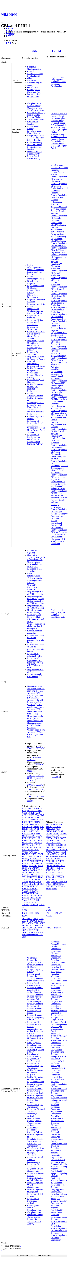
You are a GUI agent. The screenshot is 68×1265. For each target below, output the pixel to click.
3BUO (42, 923)
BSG (55, 831)
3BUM (30, 923)
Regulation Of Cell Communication (35, 1170)
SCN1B (60, 868)
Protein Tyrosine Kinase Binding (34, 157)
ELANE (57, 843)
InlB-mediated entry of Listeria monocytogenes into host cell (35, 638)
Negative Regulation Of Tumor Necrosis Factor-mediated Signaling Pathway (58, 231)
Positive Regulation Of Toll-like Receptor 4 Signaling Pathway (59, 352)
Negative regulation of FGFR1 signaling (35, 593)
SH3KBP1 (33, 866)
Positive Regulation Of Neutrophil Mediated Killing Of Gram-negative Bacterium (59, 513)
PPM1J (48, 861)
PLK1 (31, 856)
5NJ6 (59, 928)
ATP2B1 (56, 829)
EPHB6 (25, 824)
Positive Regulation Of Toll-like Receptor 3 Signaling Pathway (59, 342)
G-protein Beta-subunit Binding (57, 142)
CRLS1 (49, 840)
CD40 (36, 815)
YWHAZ (34, 904)
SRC (31, 872)
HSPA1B (63, 849)
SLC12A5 (56, 870)
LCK (40, 840)
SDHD (48, 870)
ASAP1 (37, 808)
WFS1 (63, 886)
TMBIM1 (63, 882)
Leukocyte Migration (55, 441)
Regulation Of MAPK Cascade (34, 1060)
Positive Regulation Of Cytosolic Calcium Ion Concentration (59, 219)
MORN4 (55, 854)
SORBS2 (34, 870)
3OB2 (42, 925)
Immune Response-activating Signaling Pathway (35, 1049)
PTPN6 (40, 861)
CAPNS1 (63, 833)
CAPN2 (56, 833)
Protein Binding (33, 115)
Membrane (31, 80)
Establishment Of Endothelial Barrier (58, 483)
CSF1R (25, 820)
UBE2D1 (40, 884)
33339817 (31, 801)
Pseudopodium (57, 86)
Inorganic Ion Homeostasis (56, 1002)
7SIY (24, 937)
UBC (34, 884)
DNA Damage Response (33, 282)
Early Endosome (57, 77)
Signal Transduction (35, 286)
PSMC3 (55, 863)
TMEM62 (50, 886)
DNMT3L (50, 843)
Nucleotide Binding (35, 1215)
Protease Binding (58, 123)
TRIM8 (32, 882)
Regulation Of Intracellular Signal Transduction (35, 423)
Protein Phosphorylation (34, 1209)
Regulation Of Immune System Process (34, 1024)
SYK (24, 877)
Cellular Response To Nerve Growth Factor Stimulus (36, 430)
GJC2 (63, 845)
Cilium (30, 78)
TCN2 (34, 877)
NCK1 (38, 847)
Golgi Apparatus (34, 69)
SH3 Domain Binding (32, 123)
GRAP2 (25, 831)
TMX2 (57, 886)
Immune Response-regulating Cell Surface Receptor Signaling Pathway (35, 991)
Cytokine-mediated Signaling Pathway (35, 312)
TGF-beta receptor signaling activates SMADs (35, 580)
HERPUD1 (59, 847)
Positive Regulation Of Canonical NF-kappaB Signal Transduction (59, 384)
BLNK (34, 810)
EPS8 (37, 824)
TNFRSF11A (27, 879)
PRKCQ (25, 859)
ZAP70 (41, 904)
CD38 (31, 815)
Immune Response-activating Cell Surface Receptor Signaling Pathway (35, 1000)
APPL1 (31, 808)
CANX (61, 831)
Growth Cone (32, 87)
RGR (63, 866)
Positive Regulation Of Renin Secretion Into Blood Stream (59, 532)
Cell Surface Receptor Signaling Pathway (35, 290)
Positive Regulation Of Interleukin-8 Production (59, 309)
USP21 (32, 898)
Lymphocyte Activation (32, 1115)
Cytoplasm (31, 67)
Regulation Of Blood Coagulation (58, 240)
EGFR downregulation (33, 574)
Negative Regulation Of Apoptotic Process (36, 358)
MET (32, 845)
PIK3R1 (34, 854)
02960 (48, 910)
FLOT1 (36, 827)
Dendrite (54, 1130)
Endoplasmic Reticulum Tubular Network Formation (59, 967)
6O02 (29, 935)
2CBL (41, 919)
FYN (42, 829)
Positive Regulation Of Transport (59, 1085)
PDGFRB (26, 854)
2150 (48, 907)
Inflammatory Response (56, 203)
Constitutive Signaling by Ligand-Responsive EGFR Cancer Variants (36, 558)
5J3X (41, 932)
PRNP (54, 861)
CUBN (40, 820)
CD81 (57, 836)
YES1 (36, 900)
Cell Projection (33, 90)
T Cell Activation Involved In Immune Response (59, 167)
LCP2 (24, 843)
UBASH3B (27, 884)
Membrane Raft (33, 92)
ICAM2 (49, 852)
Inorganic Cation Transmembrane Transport (58, 1079)
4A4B (34, 928)
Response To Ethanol (36, 366)
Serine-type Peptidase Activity (58, 1067)
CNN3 (56, 838)
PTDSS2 (62, 863)
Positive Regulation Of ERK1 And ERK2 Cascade (59, 493)
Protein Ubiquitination (33, 307)
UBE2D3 (34, 886)
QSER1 (49, 866)
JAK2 (39, 836)
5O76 (24, 935)
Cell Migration (33, 1205)
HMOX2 (56, 849)
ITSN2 (34, 836)
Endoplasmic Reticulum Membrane (56, 973)
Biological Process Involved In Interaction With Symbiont (58, 1059)
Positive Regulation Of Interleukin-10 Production (59, 296)
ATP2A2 (49, 829)
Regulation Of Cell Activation (35, 1195)
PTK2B (38, 859)
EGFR (24, 822)
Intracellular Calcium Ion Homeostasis (56, 1072)
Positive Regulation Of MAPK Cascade (35, 1096)
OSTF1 (25, 852)
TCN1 (29, 877)
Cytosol (30, 71)
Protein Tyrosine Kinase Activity (34, 984)
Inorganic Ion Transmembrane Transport (57, 1051)
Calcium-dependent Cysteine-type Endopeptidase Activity (59, 1027)
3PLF (24, 928)
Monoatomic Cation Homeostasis (59, 1041)
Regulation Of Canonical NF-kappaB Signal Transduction (57, 375)
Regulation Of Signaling (33, 316)
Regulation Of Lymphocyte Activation (33, 1200)
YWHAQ (26, 904)
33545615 (31, 780)
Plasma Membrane (35, 73)
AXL (43, 808)
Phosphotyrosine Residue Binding (34, 104)
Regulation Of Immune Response (35, 1007)
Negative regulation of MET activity (35, 611)
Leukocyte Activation (36, 1093)
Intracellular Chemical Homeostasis (56, 953)
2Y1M (40, 921)
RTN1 (48, 868)
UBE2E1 (26, 888)
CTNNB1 (33, 820)
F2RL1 (56, 50)
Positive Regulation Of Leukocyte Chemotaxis (59, 179)
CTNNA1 (56, 840)
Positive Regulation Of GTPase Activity (59, 398)
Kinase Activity (33, 1162)
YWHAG (34, 902)
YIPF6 (54, 888)
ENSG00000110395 (30, 913)
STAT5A (32, 875)
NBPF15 (49, 856)
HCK (37, 831)
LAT (30, 840)
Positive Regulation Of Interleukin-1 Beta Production (59, 289)
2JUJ (24, 921)
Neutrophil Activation (55, 366)
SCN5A (30, 863)
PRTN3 (49, 863)
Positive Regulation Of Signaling (35, 1190)
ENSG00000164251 (54, 913)
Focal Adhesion (33, 76)
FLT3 (42, 827)
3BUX (31, 925)
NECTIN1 (26, 849)
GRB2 (31, 831)
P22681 (25, 916)
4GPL (24, 930)
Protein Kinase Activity (33, 1101)
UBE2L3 (34, 893)
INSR (38, 833)
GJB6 (58, 845)
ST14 (48, 882)
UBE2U (40, 895)
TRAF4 (36, 879)
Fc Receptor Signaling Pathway (35, 1131)
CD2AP (25, 815)
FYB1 (36, 829)
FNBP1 (25, 829)
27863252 (31, 748)
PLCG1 (25, 856)
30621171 (56, 777)
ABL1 (24, 808)
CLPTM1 (49, 838)
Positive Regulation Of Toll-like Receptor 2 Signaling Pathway (59, 324)
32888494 (40, 748)
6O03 (34, 935)
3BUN (36, 923)
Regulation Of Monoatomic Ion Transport (57, 1184)
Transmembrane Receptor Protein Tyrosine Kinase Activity (34, 1220)
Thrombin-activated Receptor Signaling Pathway (59, 500)
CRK (31, 817)
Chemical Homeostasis (56, 1126)
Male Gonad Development (32, 296)
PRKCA (37, 856)
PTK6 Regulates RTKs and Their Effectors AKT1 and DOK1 (35, 618)
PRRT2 (61, 861)
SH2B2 (25, 866)
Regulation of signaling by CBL (34, 655)
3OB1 (36, 925)
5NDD (48, 928)
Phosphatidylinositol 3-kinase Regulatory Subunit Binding (35, 137)
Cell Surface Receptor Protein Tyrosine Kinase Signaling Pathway (35, 961)
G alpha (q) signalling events (58, 616)
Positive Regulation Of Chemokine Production (59, 273)
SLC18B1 (50, 872)
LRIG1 (30, 843)
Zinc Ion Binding (34, 117)
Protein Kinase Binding (33, 127)
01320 (24, 910)
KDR (24, 838)
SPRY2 (25, 872)
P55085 (49, 916)
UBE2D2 (26, 886)
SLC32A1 (58, 875)
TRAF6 (25, 882)
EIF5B (30, 822)
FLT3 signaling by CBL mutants (34, 675)
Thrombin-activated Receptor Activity (59, 138)
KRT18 (25, 840)
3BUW (25, 925)
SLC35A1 (50, 877)
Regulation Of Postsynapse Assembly (56, 1113)
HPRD (9, 43)
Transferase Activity (35, 119)
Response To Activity (36, 304)
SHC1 (40, 866)
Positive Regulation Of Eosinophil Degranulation (59, 392)
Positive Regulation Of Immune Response (35, 1072)
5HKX (36, 930)
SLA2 (28, 868)
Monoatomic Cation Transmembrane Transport (59, 1090)
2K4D (29, 921)
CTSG (63, 840)
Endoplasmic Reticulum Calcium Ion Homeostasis (59, 1194)
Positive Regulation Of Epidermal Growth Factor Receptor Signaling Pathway (35, 372)
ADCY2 (49, 827)
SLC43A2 (50, 879)
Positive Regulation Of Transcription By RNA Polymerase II (59, 413)
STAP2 (36, 872)
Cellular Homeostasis (56, 947)
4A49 (29, 928)
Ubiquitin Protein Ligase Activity (34, 152)
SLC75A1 (58, 879)
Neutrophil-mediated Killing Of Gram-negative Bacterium (59, 1202)
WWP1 (31, 900)
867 (23, 907)
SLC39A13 (59, 877)
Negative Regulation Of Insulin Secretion (58, 435)
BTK (39, 810)
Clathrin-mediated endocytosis (34, 632)
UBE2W (25, 898)
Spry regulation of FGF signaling (34, 565)
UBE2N (33, 895)
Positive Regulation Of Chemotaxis (59, 446)
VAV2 (24, 900)
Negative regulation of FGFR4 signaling (35, 606)
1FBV (29, 919)
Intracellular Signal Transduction (35, 1105)
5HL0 (36, 932)
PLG (61, 859)
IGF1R (25, 833)
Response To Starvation (32, 353)
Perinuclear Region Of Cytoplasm (35, 95)
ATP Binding (32, 1127)
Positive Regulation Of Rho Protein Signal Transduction (59, 360)
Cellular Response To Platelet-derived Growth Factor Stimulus (36, 334)
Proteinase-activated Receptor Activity (59, 115)
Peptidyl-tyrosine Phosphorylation (34, 1044)
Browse (9, 28)
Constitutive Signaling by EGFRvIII (32, 587)
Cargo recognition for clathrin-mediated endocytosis (36, 626)
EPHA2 (37, 822)
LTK (36, 843)
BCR (24, 810)
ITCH (24, 836)
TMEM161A (58, 884)
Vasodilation (56, 369)
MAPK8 (25, 845)
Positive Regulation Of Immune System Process (35, 1038)
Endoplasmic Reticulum (56, 959)
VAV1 (38, 898)
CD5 (42, 815)
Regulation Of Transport (56, 998)
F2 (54, 845)
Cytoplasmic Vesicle (59, 1100)
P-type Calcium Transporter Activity (59, 1021)
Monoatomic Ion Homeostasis (57, 1046)
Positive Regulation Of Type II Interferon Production (59, 281)
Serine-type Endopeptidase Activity (57, 1139)
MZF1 (32, 847)
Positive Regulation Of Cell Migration (59, 244)
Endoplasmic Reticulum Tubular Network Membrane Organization (59, 1009)
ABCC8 (49, 824)
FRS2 (31, 829)
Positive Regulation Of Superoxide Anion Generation (59, 316)
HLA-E (49, 849)
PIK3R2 (41, 854)
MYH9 (37, 845)
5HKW (30, 930)
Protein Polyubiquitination (35, 266)
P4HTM (62, 856)
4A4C (40, 928)
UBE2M (25, 895)
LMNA (48, 854)
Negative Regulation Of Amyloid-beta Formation (56, 1211)
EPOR (31, 824)
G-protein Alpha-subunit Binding (58, 119)
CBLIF (32, 813)
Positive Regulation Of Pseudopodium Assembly (59, 257)
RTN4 (53, 868)
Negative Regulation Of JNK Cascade (59, 424)
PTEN (32, 859)
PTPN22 (33, 861)
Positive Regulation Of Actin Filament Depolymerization (59, 250)
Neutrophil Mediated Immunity (59, 1179)
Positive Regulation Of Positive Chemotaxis (59, 452)
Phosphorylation (34, 1212)
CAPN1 (25, 813)
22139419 (31, 778)
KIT (38, 838)
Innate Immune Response (57, 402)
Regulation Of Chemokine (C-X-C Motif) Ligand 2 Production (59, 540)
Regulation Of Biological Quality (58, 487)
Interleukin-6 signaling (32, 551)
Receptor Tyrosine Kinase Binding (34, 132)
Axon (29, 85)
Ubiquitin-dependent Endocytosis (35, 413)
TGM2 (41, 877)
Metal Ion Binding (34, 145)
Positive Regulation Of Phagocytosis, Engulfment (59, 477)
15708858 (10, 34)
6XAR (40, 935)
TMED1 (49, 884)
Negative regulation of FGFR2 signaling (35, 597)
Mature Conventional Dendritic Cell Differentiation (57, 524)
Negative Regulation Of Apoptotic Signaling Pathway (59, 1172)
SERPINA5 (38, 863)
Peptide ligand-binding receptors (58, 611)
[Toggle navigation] (2, 22)
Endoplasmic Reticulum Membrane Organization (56, 1105)
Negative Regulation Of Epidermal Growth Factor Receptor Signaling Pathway (35, 345)
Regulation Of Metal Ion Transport (59, 1096)
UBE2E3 (26, 891)
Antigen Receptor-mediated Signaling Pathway (35, 1031)
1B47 (24, 919)
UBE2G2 (26, 893)
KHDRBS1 (31, 838)
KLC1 (63, 852)
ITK (29, 836)
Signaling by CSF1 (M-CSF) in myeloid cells (35, 665)
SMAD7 (35, 868)
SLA (24, 868)
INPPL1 (31, 833)
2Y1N (24, 923)
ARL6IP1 (57, 827)
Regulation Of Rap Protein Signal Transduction (35, 322)
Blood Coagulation (58, 225)
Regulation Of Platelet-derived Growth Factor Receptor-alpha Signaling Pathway (35, 439)
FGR (30, 827)
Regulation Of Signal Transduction (36, 1110)
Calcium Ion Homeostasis (56, 1133)
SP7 (39, 870)
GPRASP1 (50, 847)
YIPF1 (48, 888)
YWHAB (26, 902)
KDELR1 (56, 852)
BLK (29, 810)
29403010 (40, 776)
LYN (40, 843)
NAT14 (63, 854)
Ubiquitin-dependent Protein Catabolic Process (35, 272)
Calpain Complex (58, 962)
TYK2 (38, 882)
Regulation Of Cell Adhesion (35, 1158)
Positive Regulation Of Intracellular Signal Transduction (35, 1079)
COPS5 (63, 838)
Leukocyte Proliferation (56, 506)
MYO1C (25, 847)
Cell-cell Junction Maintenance (58, 407)
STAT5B (39, 875)
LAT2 (35, 840)
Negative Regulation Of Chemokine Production (56, 265)
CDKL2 (25, 817)
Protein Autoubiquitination (35, 394)
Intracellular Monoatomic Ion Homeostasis (57, 992)
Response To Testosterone (32, 328)
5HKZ (30, 932)
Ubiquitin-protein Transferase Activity (35, 109)
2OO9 (34, 921)
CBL (33, 50)
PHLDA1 (49, 859)
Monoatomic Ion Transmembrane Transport (57, 1120)
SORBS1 (26, 870)
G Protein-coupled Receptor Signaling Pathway (58, 211)
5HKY (25, 932)
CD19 (37, 813)
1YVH (35, 919)
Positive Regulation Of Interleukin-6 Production (59, 302)
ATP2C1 (49, 831)
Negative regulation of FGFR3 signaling (35, 602)
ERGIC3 (49, 845)
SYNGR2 (55, 882)
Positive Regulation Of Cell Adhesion (35, 1179)
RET (24, 863)
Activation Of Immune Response (35, 1087)
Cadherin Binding (34, 142)
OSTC (56, 856)
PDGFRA (33, 852)
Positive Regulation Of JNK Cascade (59, 430)
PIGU (56, 859)
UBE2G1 (34, 891)
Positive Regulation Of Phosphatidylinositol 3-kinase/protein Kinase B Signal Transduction (35, 404)
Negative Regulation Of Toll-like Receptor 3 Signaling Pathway (59, 333)
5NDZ (54, 928)
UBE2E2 (34, 888)
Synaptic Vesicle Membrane (57, 986)
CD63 (52, 836)
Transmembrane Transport (57, 1016)
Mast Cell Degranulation (33, 362)
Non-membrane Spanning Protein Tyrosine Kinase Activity (34, 1121)
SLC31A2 (50, 875)
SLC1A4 (58, 872)
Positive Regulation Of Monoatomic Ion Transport (59, 1230)
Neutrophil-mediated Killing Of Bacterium (59, 1035)
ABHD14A (57, 824)
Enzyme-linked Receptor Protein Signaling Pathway (35, 976)
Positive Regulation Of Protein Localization (59, 1237)
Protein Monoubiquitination (35, 277)
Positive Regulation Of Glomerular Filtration (59, 197)
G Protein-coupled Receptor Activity (58, 126)
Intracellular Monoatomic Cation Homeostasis (59, 980)
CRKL (36, 817)
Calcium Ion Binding (36, 112)
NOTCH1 (35, 849)
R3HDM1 (56, 866)
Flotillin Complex (34, 83)
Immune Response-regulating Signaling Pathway (35, 1017)
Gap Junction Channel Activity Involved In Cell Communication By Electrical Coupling (59, 1162)
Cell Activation (33, 1091)
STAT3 (25, 875)
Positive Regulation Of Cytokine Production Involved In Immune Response (59, 188)
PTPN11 (25, 861)
